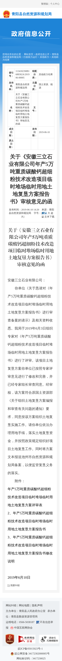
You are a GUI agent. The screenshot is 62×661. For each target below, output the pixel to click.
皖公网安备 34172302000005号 (31, 653)
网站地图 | (25, 605)
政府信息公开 (42, 54)
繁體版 (44, 4)
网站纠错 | (12, 605)
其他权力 (44, 57)
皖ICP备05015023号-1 (31, 648)
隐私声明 (37, 605)
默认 (44, 213)
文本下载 (49, 216)
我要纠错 (15, 585)
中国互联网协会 (21, 627)
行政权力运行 (30, 57)
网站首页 (28, 54)
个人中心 (55, 4)
